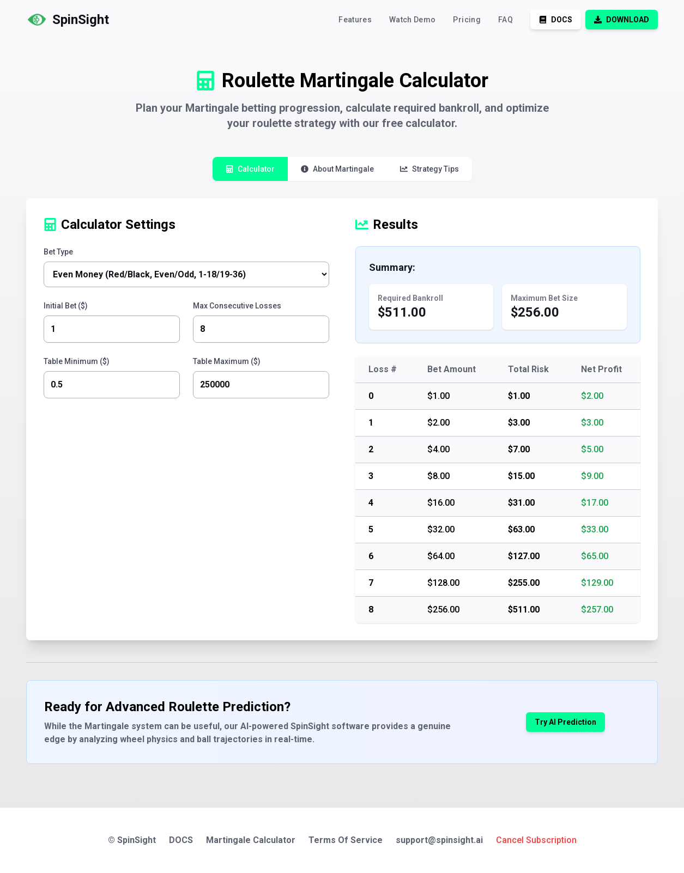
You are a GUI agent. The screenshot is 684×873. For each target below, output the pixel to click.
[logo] (67, 20)
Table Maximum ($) (227, 361)
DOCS (181, 840)
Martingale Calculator (250, 840)
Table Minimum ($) (77, 361)
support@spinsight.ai (439, 840)
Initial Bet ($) (66, 305)
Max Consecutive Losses (237, 305)
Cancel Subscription (536, 840)
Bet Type (58, 251)
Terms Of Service (345, 840)
